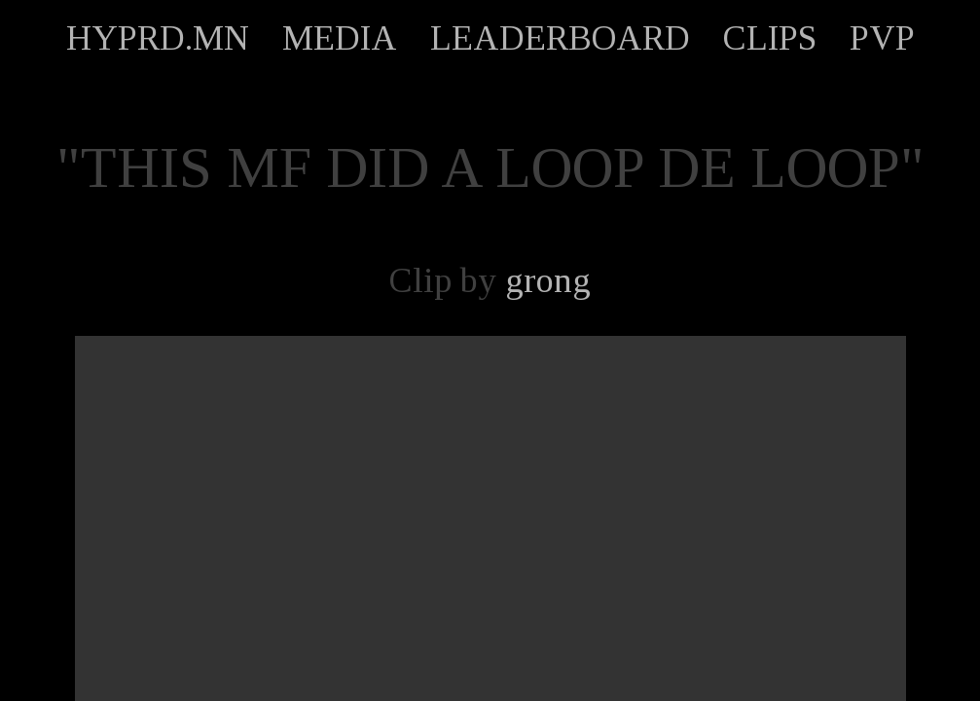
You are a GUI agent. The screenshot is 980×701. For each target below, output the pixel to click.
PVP (882, 37)
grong (548, 280)
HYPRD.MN (157, 37)
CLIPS (770, 37)
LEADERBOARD (560, 37)
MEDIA (339, 37)
